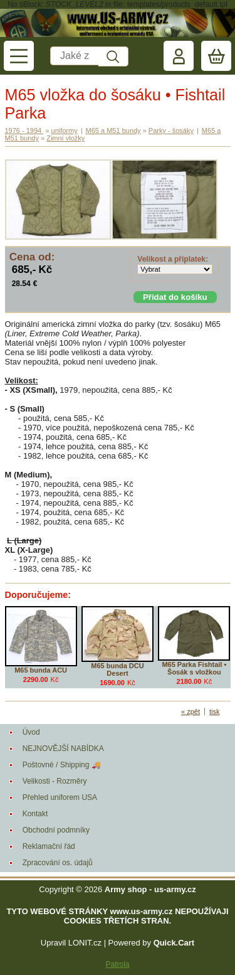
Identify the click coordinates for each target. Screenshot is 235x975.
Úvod (31, 732)
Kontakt (35, 813)
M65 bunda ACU (40, 670)
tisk (214, 711)
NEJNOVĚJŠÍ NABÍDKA (63, 748)
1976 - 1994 (24, 130)
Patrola (117, 964)
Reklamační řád (49, 846)
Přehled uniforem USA (60, 797)
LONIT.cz (85, 942)
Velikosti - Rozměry (55, 781)
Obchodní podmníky (56, 830)
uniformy (64, 130)
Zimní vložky (65, 138)
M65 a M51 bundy (113, 130)
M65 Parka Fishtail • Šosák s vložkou (194, 668)
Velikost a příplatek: (172, 259)
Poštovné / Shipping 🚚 (62, 764)
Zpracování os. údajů (58, 862)
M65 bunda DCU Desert (117, 669)
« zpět (190, 711)
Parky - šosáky (171, 130)
